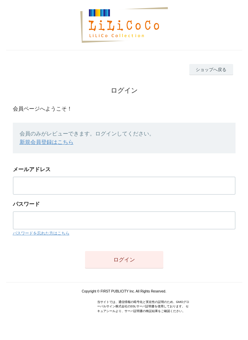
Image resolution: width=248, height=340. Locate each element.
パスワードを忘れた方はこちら (41, 233)
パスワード (26, 204)
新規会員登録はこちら (47, 142)
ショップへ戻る (211, 69)
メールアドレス (32, 169)
